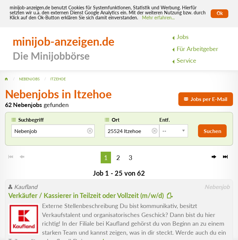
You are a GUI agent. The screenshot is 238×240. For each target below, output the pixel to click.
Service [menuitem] (186, 60)
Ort (116, 120)
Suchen (212, 131)
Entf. (164, 120)
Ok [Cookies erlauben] (220, 13)
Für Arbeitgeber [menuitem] (197, 48)
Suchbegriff (31, 120)
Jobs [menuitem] (183, 36)
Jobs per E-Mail (205, 99)
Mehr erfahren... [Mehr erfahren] (158, 17)
